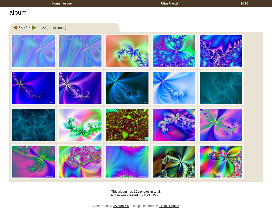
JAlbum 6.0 (121, 206)
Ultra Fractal (169, 3)
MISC (245, 3)
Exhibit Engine (169, 206)
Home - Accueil (63, 3)
